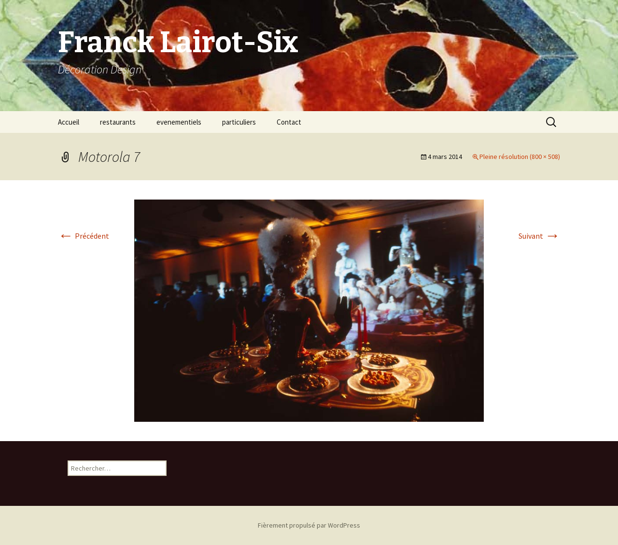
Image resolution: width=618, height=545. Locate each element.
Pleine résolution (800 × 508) (519, 156)
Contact (289, 122)
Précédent (83, 236)
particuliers (239, 122)
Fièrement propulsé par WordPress (309, 525)
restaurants (118, 122)
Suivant (539, 236)
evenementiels (178, 122)
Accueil (68, 122)
